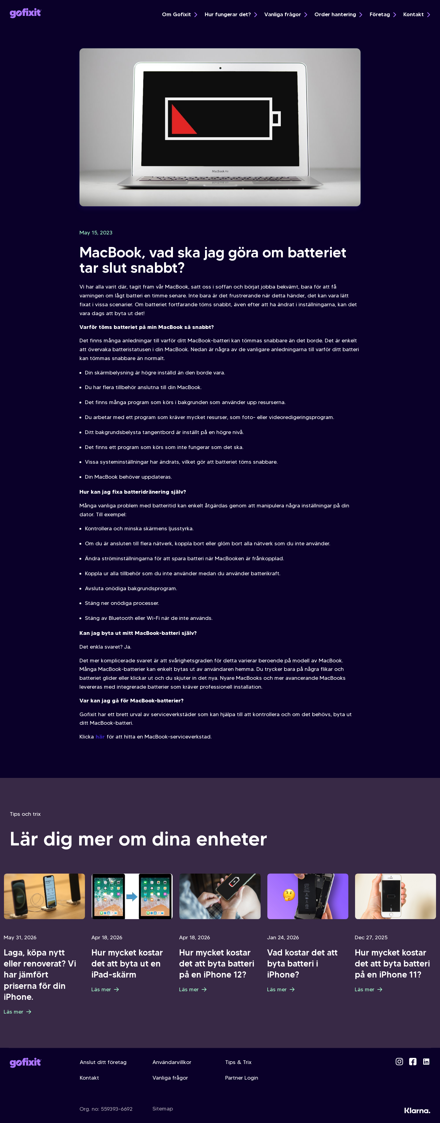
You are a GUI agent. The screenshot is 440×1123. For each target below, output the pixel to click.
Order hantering (338, 14)
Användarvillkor (171, 1062)
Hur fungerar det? (231, 14)
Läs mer (17, 1011)
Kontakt (416, 14)
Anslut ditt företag (103, 1062)
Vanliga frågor (285, 14)
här (100, 736)
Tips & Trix (238, 1062)
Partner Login (241, 1077)
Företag (383, 14)
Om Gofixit (179, 14)
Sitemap (162, 1108)
